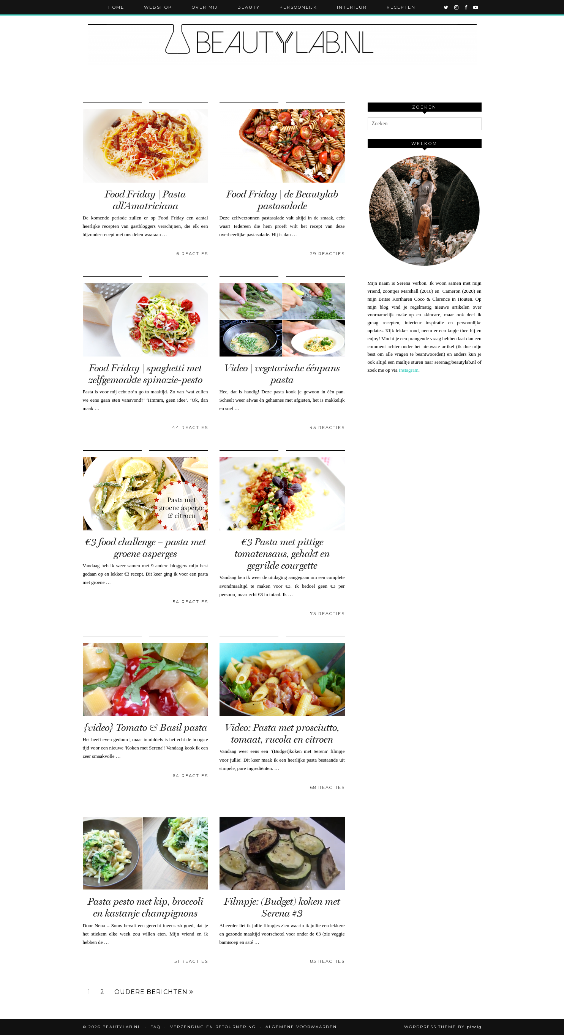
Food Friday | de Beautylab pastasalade (282, 200)
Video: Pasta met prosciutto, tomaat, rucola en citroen (282, 733)
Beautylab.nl (122, 1026)
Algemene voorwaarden (301, 1026)
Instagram (409, 370)
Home (116, 7)
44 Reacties (190, 427)
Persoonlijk (298, 7)
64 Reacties (190, 775)
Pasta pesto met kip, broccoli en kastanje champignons (145, 907)
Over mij (205, 7)
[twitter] (446, 7)
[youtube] (476, 7)
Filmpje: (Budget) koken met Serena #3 (282, 907)
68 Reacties (327, 787)
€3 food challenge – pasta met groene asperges (145, 548)
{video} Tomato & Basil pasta (145, 728)
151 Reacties (190, 961)
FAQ (155, 1026)
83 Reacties (327, 961)
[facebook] (466, 7)
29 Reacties (327, 253)
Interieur (352, 7)
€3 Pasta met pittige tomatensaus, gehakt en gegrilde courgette (282, 553)
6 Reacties (192, 253)
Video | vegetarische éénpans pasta (282, 374)
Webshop (158, 7)
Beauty (248, 7)
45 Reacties (327, 427)
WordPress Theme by (443, 1026)
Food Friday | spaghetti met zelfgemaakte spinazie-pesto (145, 374)
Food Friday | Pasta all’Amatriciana (145, 200)
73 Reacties (327, 613)
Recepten (401, 7)
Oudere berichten (153, 992)
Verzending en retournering (213, 1026)
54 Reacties (190, 601)
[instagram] (456, 7)
